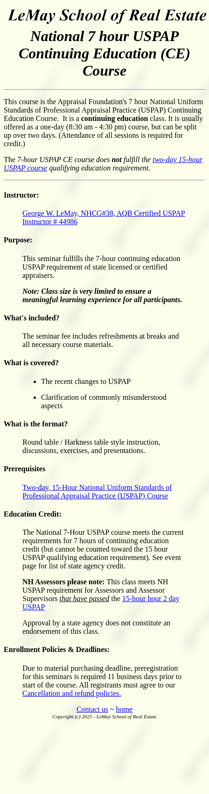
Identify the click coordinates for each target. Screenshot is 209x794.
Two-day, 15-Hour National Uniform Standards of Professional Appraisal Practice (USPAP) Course (97, 491)
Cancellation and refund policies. (71, 693)
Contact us (92, 709)
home (124, 709)
